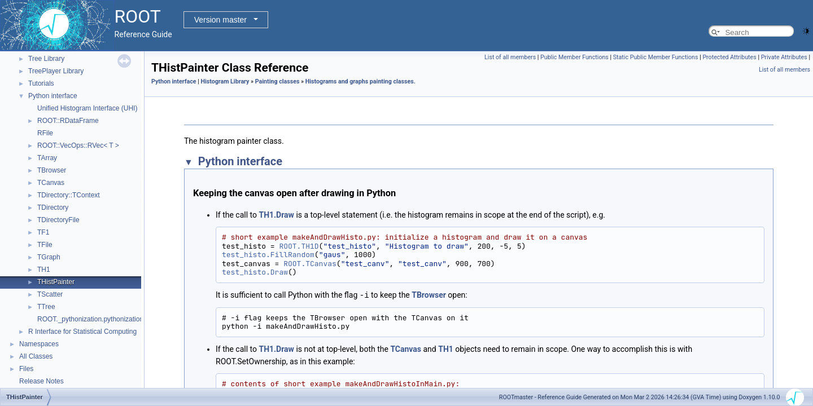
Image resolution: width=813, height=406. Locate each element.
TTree (46, 307)
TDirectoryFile (58, 220)
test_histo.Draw (255, 272)
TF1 (43, 232)
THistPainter (56, 282)
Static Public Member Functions (655, 57)
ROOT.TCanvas (309, 263)
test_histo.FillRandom (268, 254)
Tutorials (41, 83)
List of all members (510, 57)
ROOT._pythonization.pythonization (90, 319)
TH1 (43, 269)
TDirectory (52, 207)
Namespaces (39, 344)
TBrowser (51, 170)
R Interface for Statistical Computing (82, 332)
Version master (220, 19)
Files (26, 369)
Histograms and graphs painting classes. (360, 81)
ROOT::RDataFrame (68, 121)
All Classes (36, 356)
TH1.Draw (276, 214)
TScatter (50, 294)
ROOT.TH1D (298, 246)
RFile (45, 133)
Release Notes (41, 381)
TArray (47, 158)
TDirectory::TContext (68, 195)
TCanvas (50, 183)
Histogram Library (224, 81)
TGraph (48, 257)
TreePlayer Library (56, 71)
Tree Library (46, 59)
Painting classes (277, 81)
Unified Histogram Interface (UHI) (87, 108)
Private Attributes (784, 57)
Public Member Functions (574, 57)
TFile (45, 245)
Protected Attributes (729, 57)
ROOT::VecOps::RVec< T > (78, 145)
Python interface (52, 96)
